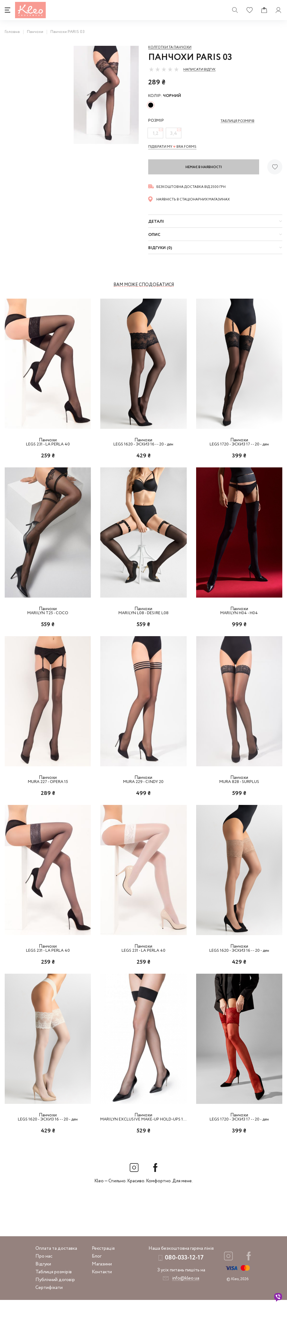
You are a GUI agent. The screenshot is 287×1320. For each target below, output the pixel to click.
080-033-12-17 (184, 1278)
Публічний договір (55, 1299)
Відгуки (43, 1284)
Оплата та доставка (56, 1268)
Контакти (102, 1292)
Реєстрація (103, 1268)
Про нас (43, 1276)
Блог (97, 1276)
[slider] (164, 69)
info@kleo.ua (185, 1298)
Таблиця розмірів (53, 1292)
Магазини (102, 1284)
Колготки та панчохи (169, 47)
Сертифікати (49, 1307)
